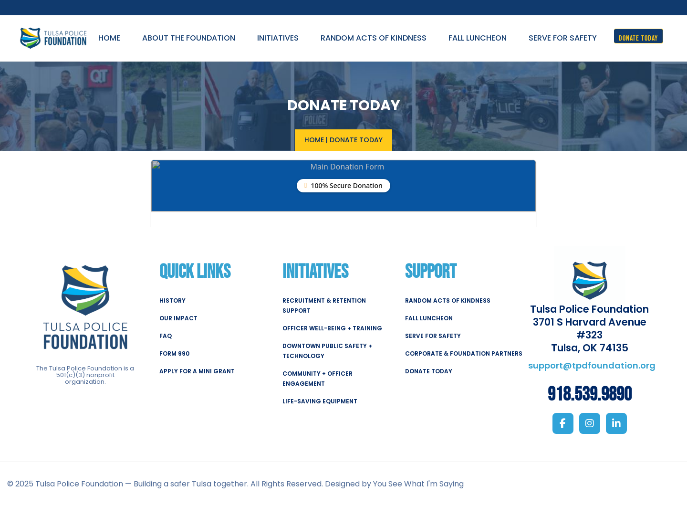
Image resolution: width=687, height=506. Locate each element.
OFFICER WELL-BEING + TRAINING (332, 328)
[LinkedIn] (616, 423)
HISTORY (172, 300)
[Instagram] (589, 423)
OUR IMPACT (178, 318)
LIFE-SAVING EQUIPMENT (319, 401)
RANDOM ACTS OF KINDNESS (447, 300)
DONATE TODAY (428, 371)
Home (314, 139)
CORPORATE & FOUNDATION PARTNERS (463, 353)
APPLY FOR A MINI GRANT (197, 371)
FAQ (165, 335)
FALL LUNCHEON (429, 318)
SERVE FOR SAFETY (433, 335)
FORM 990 (174, 353)
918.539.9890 (590, 394)
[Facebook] (562, 423)
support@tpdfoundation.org (592, 365)
